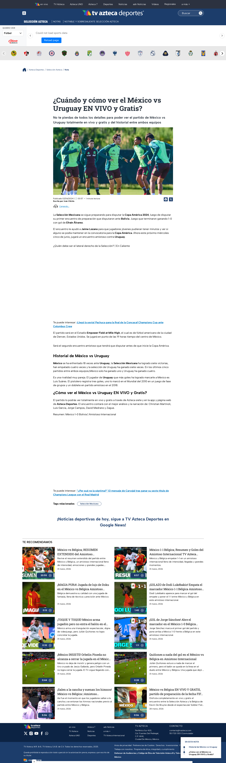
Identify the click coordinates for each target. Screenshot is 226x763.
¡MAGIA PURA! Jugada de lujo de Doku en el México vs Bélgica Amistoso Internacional (83, 587)
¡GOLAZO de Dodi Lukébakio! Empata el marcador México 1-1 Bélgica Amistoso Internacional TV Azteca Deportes (175, 587)
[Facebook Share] (166, 199)
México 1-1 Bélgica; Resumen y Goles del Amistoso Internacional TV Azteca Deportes (176, 552)
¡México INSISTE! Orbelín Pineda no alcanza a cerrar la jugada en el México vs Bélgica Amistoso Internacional (83, 657)
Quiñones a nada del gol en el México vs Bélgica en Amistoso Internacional (176, 657)
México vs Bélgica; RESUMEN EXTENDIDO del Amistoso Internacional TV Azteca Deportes (80, 552)
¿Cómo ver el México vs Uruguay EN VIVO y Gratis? (201, 753)
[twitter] (26, 734)
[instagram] (31, 734)
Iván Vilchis (69, 201)
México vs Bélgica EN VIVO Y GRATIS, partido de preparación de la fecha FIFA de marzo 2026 (176, 692)
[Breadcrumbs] (25, 70)
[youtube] (36, 734)
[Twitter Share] (171, 199)
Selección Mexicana (89, 504)
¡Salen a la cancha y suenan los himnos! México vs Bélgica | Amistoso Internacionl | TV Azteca (84, 692)
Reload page (51, 40)
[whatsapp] (46, 734)
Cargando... (64, 206)
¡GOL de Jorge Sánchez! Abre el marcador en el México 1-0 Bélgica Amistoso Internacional (172, 622)
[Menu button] (35, 13)
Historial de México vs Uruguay (203, 747)
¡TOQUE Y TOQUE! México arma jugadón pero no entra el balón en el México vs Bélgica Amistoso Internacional (81, 622)
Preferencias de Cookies (144, 745)
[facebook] (42, 734)
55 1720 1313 (174, 733)
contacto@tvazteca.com (180, 730)
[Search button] (200, 13)
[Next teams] (222, 53)
